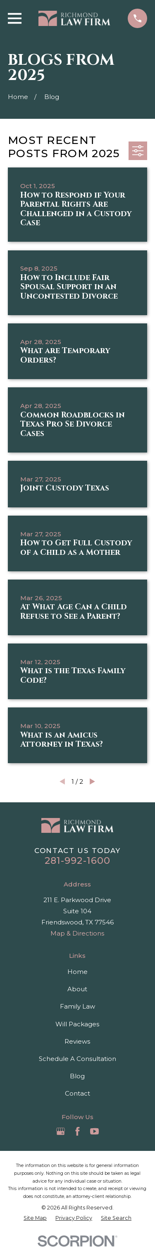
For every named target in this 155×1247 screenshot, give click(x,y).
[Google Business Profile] (60, 1131)
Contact (77, 1093)
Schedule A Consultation (77, 1059)
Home (77, 972)
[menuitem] (35, 1218)
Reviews (77, 1041)
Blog (77, 1076)
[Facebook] (77, 1131)
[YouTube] (94, 1131)
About (77, 989)
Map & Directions (77, 933)
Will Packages (77, 1024)
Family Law (77, 1006)
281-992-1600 (78, 860)
